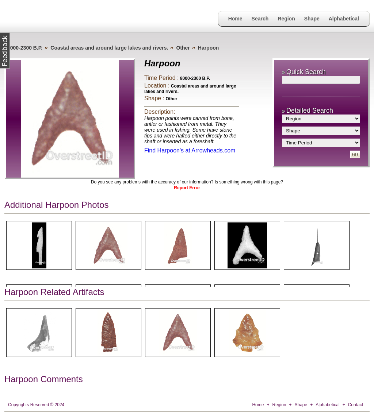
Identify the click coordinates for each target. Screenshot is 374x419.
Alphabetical (344, 19)
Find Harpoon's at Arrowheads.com (189, 150)
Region (286, 19)
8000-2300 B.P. (24, 48)
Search (260, 19)
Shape (312, 19)
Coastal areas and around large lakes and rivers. (109, 48)
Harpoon (208, 48)
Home (235, 19)
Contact (355, 404)
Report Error (187, 187)
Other (183, 48)
